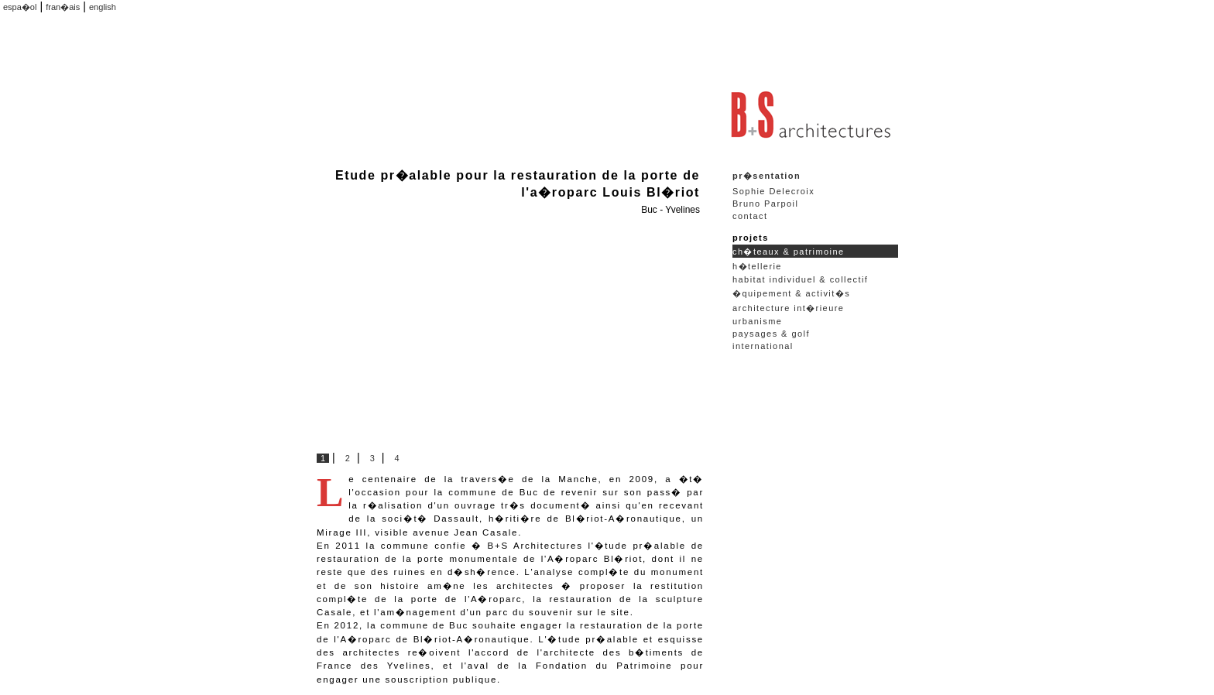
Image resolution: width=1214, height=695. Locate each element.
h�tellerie (757, 266)
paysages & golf (771, 333)
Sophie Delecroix (773, 191)
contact (750, 216)
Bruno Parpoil (765, 203)
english (102, 7)
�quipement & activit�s (791, 293)
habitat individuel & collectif (800, 279)
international (763, 346)
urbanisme (757, 321)
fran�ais (63, 7)
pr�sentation (766, 175)
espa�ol (19, 7)
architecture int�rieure (788, 308)
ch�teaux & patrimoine (788, 251)
